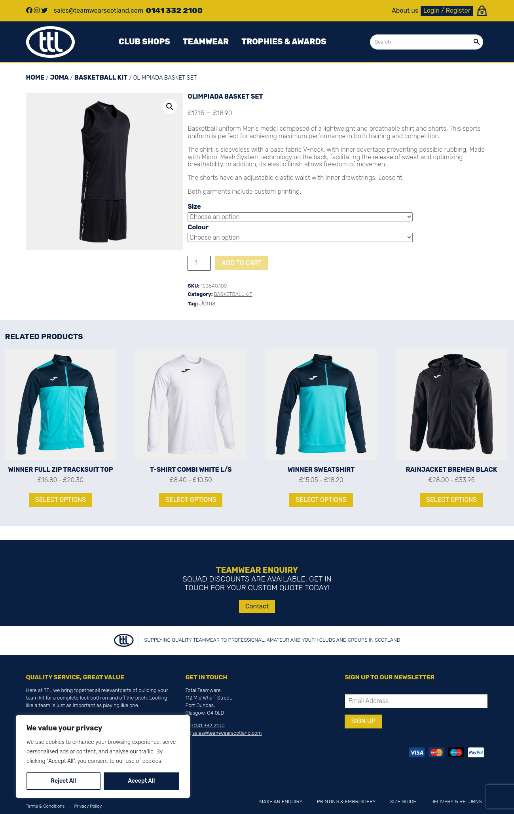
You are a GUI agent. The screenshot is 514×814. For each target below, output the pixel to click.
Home (35, 77)
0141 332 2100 (208, 725)
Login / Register (446, 10)
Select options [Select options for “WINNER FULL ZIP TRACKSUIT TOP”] (60, 499)
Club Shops (144, 41)
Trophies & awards (283, 41)
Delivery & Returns (456, 801)
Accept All (141, 781)
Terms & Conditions (45, 806)
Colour (198, 227)
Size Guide (403, 801)
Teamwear (206, 41)
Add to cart (242, 263)
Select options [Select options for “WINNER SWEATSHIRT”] (321, 499)
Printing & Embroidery (346, 801)
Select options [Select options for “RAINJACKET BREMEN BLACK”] (451, 499)
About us (405, 10)
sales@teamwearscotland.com (227, 733)
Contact (257, 606)
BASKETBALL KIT (100, 77)
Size (194, 206)
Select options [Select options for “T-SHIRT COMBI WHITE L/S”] (190, 499)
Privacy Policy (88, 806)
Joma (59, 77)
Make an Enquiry (280, 801)
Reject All (63, 781)
